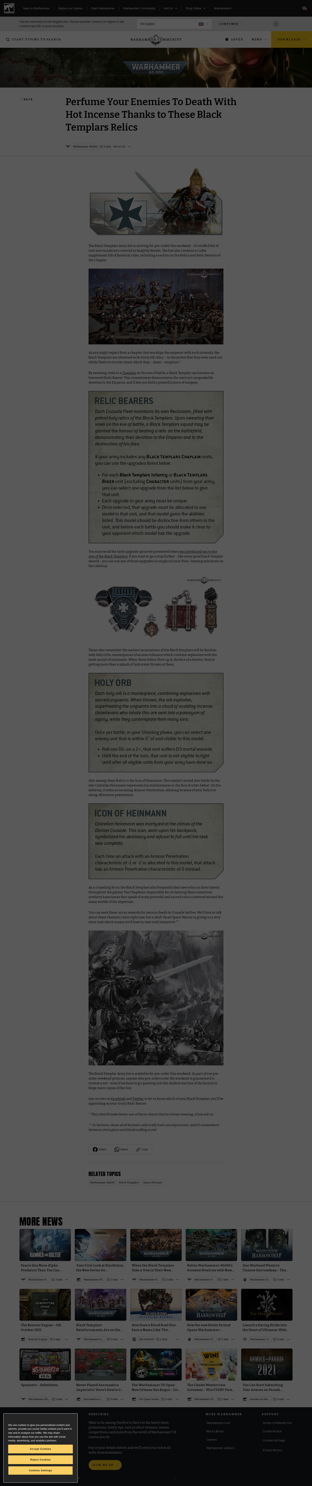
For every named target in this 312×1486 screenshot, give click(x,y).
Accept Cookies (40, 1448)
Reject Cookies (40, 1459)
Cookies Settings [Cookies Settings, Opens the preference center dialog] (40, 1470)
